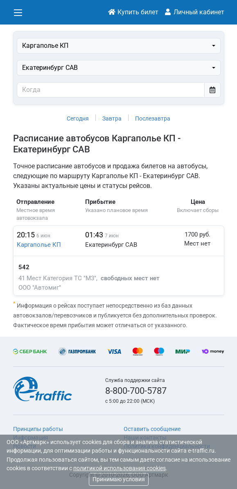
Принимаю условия (119, 479)
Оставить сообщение (152, 429)
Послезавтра (152, 118)
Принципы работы (38, 429)
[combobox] (119, 46)
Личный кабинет (194, 12)
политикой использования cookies (119, 468)
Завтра (112, 118)
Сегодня (78, 118)
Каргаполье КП (39, 244)
